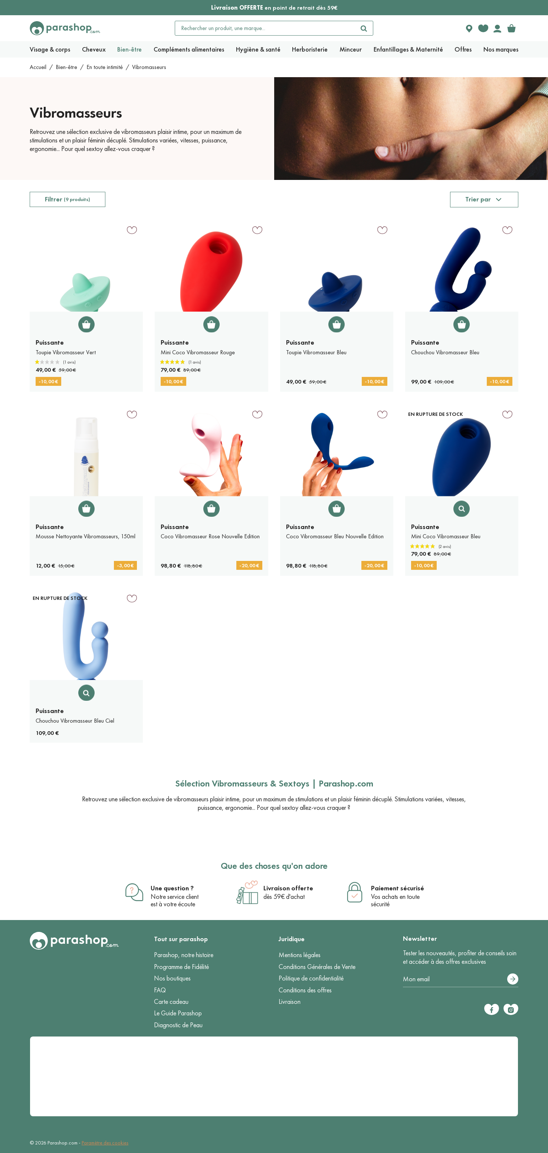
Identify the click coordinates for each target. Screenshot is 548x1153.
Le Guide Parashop (178, 1013)
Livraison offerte (288, 888)
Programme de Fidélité (181, 967)
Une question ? (172, 888)
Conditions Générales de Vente (317, 967)
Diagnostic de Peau (178, 1025)
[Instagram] (510, 1009)
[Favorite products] (483, 28)
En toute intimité (104, 66)
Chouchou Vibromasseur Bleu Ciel (75, 720)
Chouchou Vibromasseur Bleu (445, 352)
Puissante (50, 342)
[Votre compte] (497, 28)
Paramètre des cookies (105, 1143)
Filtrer (67, 199)
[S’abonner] (512, 979)
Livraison (290, 1002)
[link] (511, 28)
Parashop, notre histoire (183, 955)
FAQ (160, 990)
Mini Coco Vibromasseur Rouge (198, 352)
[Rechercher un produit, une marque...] (265, 28)
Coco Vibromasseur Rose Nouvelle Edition (210, 536)
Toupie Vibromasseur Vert (66, 352)
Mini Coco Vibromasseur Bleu (445, 536)
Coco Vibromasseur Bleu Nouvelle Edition (335, 536)
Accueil (38, 66)
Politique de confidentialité (311, 978)
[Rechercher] (364, 28)
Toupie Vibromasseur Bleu (316, 352)
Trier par (478, 199)
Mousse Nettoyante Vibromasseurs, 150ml (85, 536)
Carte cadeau (171, 1002)
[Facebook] (491, 1009)
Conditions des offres (305, 990)
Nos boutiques (172, 978)
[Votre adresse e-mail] (460, 979)
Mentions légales (300, 955)
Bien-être (66, 66)
